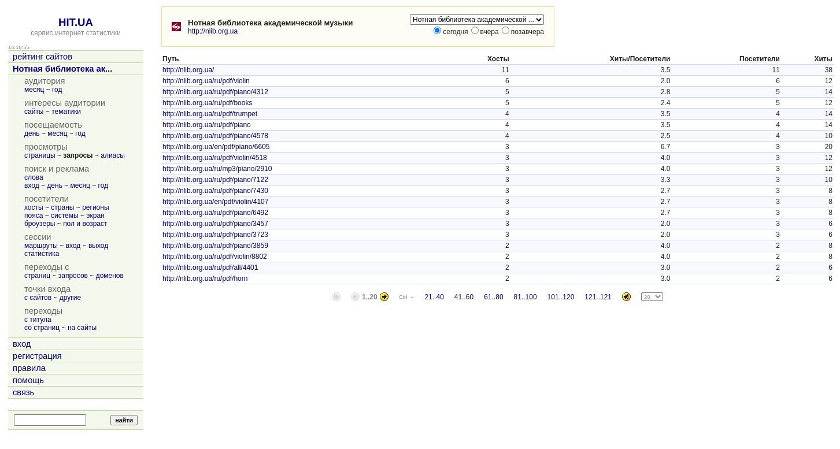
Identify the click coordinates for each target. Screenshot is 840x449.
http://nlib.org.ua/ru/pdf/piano (206, 125)
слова (33, 177)
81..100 (525, 297)
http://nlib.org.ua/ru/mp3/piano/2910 (217, 169)
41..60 (463, 297)
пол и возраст (85, 224)
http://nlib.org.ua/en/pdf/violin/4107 (215, 202)
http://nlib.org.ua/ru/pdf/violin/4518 (214, 158)
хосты (33, 207)
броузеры (39, 224)
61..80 (493, 297)
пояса (33, 215)
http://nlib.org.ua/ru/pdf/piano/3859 (215, 246)
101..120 (561, 297)
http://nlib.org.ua (213, 31)
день (32, 133)
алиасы (113, 155)
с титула (37, 320)
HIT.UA (75, 22)
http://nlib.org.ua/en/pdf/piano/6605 (215, 147)
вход (31, 185)
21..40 (433, 297)
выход (98, 246)
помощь (28, 380)
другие (70, 298)
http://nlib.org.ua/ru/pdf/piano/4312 (215, 92)
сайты (34, 111)
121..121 (598, 297)
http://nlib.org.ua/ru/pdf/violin (206, 81)
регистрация (37, 356)
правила (29, 368)
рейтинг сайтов (42, 56)
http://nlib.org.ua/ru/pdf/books (207, 103)
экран (95, 215)
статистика (41, 254)
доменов (110, 276)
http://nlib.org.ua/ (188, 70)
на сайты (82, 328)
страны (62, 207)
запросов (73, 276)
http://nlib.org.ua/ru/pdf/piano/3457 (215, 224)
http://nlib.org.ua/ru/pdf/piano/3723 (215, 235)
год (57, 90)
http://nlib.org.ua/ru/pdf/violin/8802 (214, 257)
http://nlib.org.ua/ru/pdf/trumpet (209, 114)
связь (23, 392)
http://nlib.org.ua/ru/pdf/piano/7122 (215, 180)
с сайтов (37, 298)
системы (65, 215)
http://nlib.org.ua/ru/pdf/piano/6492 (215, 213)
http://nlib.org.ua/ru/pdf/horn (204, 278)
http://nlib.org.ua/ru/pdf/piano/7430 (215, 191)
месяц (34, 90)
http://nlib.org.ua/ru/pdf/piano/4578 (215, 136)
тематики (66, 111)
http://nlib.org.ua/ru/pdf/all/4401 (210, 268)
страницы (39, 155)
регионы (95, 207)
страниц (37, 276)
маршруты (41, 246)
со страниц (42, 328)
